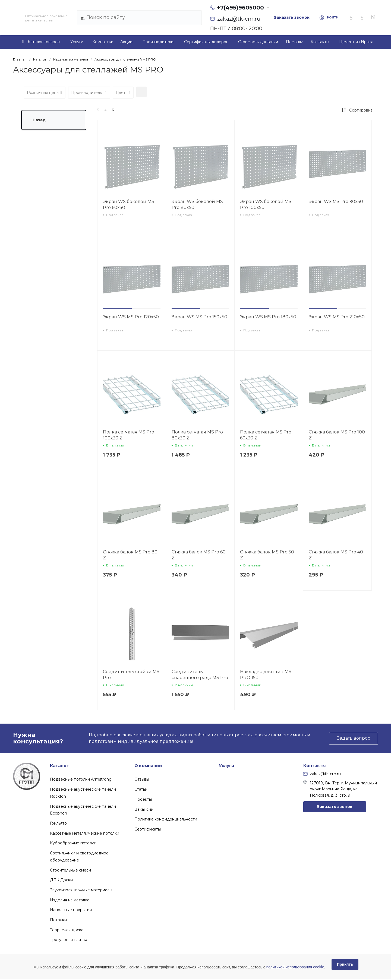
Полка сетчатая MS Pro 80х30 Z (197, 435)
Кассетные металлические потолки (84, 833)
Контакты (314, 765)
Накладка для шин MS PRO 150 (265, 674)
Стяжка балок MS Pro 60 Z (199, 554)
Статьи (140, 789)
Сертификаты (147, 829)
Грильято (58, 823)
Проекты (143, 799)
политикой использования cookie (295, 967)
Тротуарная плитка (68, 939)
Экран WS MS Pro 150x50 (199, 316)
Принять (345, 964)
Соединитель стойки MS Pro (131, 674)
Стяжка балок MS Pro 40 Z (336, 554)
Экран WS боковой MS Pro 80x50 (197, 204)
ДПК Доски (61, 879)
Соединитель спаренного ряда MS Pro (200, 674)
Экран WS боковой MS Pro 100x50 (265, 204)
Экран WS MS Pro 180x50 (268, 316)
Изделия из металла (69, 900)
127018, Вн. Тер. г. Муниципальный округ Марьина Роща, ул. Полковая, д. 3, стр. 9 (340, 789)
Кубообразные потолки (73, 843)
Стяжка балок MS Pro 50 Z (267, 554)
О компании (148, 765)
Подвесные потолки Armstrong (81, 779)
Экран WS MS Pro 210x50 (337, 316)
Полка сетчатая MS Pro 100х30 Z (128, 435)
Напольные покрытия (71, 909)
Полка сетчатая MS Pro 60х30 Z (265, 435)
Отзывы (141, 779)
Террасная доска (66, 929)
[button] (117, 308)
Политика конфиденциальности (165, 819)
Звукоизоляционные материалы (81, 890)
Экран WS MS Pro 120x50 (131, 316)
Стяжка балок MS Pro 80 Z (130, 554)
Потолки (58, 919)
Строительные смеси (70, 870)
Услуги (226, 765)
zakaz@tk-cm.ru (322, 773)
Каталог (59, 765)
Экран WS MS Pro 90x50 (336, 201)
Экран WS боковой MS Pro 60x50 (128, 204)
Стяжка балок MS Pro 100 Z (337, 435)
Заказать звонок (334, 806)
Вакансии (143, 809)
